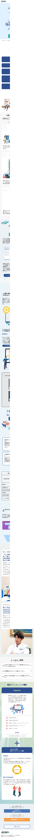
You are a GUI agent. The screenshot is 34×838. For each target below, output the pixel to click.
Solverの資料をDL (7, 345)
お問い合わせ (17, 826)
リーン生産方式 (17, 835)
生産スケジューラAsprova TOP (7, 40)
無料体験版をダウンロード (17, 819)
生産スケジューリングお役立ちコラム (8, 836)
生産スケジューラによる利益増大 (7, 835)
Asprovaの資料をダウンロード (9, 275)
